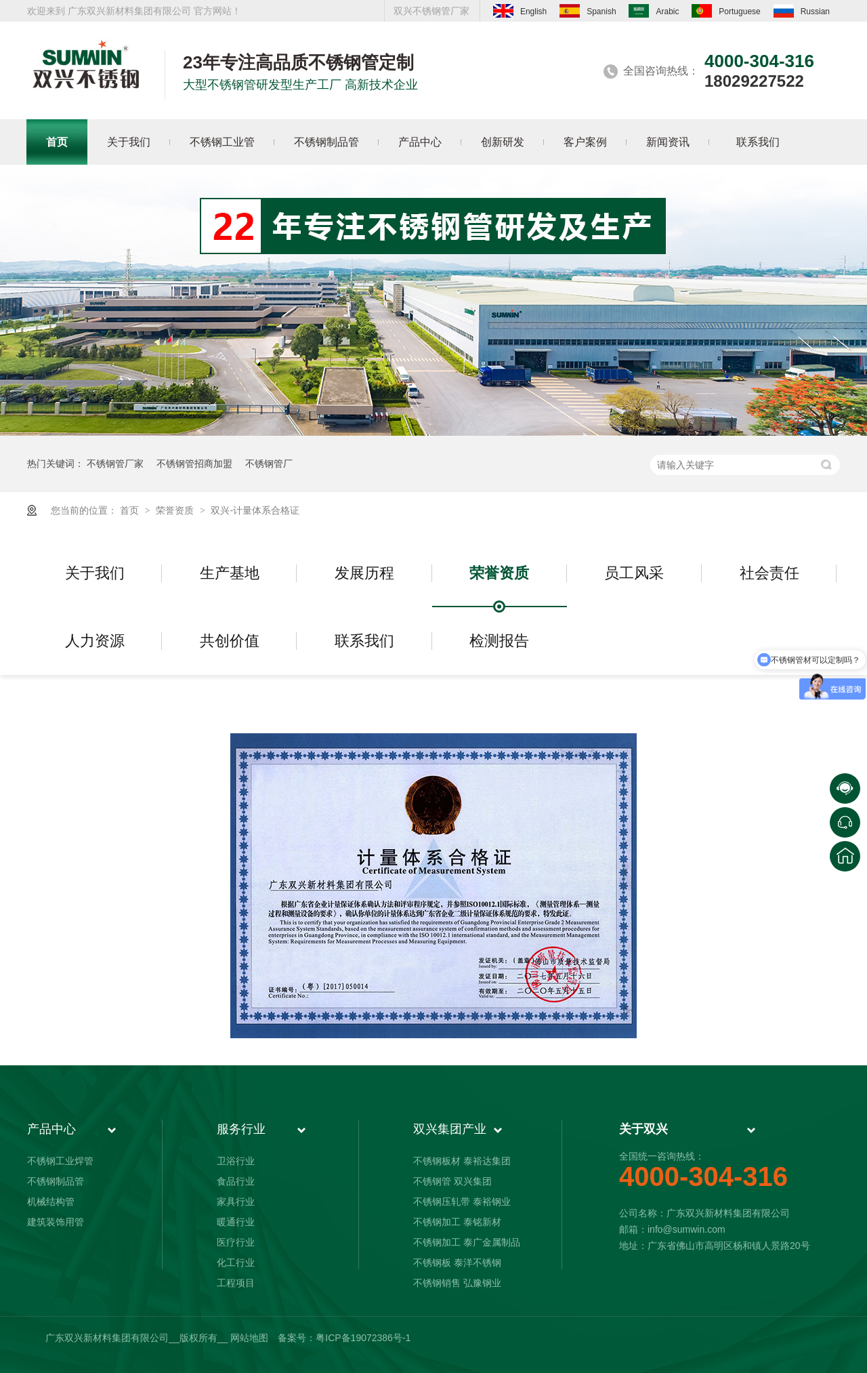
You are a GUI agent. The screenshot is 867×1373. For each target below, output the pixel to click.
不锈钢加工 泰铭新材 (457, 1221)
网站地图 (249, 1337)
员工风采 (634, 573)
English (520, 11)
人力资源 (95, 640)
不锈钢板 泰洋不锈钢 (457, 1262)
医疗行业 (236, 1242)
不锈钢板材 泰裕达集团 (462, 1160)
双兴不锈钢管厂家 (431, 10)
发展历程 (364, 573)
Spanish (587, 11)
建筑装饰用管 (55, 1221)
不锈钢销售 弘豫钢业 (457, 1282)
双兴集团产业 (449, 1129)
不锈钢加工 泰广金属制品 (466, 1242)
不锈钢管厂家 (115, 463)
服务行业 (241, 1129)
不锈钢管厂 (269, 463)
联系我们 (364, 640)
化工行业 (236, 1262)
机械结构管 (51, 1201)
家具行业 (236, 1201)
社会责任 (769, 573)
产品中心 (51, 1129)
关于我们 (95, 573)
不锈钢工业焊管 (60, 1160)
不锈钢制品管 (55, 1181)
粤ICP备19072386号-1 (363, 1337)
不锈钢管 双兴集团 (452, 1181)
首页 (131, 510)
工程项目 (236, 1282)
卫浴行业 (236, 1160)
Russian (802, 11)
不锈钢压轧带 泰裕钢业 (462, 1201)
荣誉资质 (176, 510)
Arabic (654, 11)
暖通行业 (236, 1221)
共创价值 (229, 640)
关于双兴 (643, 1129)
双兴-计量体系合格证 (255, 510)
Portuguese (726, 11)
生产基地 (229, 573)
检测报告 (499, 640)
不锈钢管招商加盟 (194, 463)
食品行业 (236, 1181)
